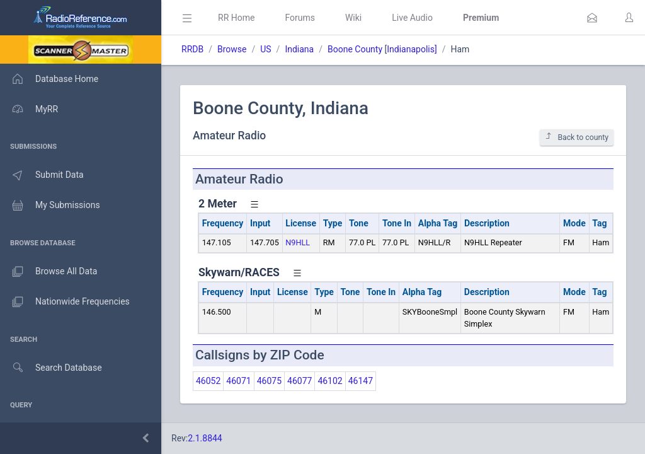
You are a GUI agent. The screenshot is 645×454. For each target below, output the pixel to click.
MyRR (29, 109)
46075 (269, 381)
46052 (208, 381)
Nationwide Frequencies (65, 302)
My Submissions (50, 205)
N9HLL (297, 242)
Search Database (51, 368)
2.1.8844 (205, 438)
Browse (231, 49)
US (265, 49)
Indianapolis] (412, 49)
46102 (329, 381)
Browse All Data (48, 271)
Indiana (299, 49)
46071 (238, 381)
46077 (299, 381)
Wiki (353, 18)
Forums (300, 18)
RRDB (192, 49)
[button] (592, 18)
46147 (360, 381)
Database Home (49, 78)
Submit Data (42, 175)
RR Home (236, 18)
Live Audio (412, 18)
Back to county (576, 137)
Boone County (355, 49)
